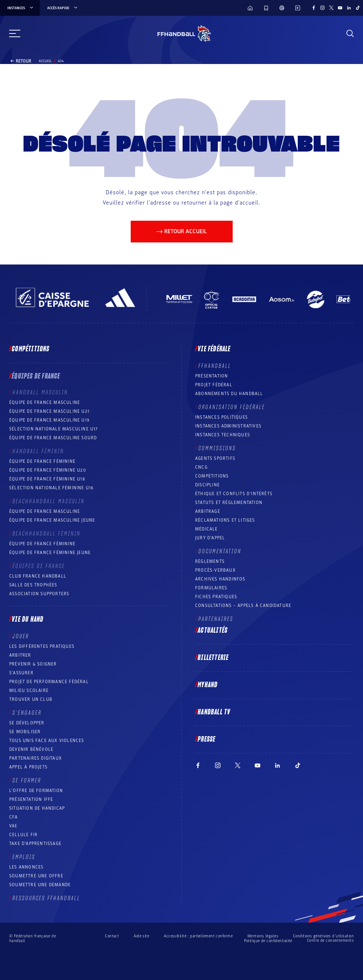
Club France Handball (37, 576)
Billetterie (213, 657)
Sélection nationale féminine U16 (51, 487)
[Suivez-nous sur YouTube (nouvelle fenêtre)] (340, 8)
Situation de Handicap (37, 808)
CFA (13, 817)
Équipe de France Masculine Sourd (53, 437)
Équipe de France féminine (42, 461)
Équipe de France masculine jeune (52, 520)
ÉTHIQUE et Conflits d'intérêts (233, 493)
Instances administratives (228, 426)
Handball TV (214, 712)
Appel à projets (28, 767)
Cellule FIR (23, 834)
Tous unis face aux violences (46, 740)
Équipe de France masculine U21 (49, 411)
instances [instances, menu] (20, 8)
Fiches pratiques (216, 596)
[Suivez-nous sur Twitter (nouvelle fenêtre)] (331, 8)
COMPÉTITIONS (212, 476)
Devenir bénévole (31, 749)
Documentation (220, 551)
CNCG (201, 467)
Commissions (217, 448)
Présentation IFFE (31, 799)
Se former (27, 781)
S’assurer (21, 672)
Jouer (21, 636)
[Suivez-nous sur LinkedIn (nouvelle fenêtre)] (349, 8)
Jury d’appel (210, 537)
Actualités (213, 630)
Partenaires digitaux (35, 758)
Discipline (207, 484)
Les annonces (26, 867)
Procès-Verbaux (215, 570)
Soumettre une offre (36, 875)
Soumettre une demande (40, 884)
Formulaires (211, 587)
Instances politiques (221, 417)
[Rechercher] (350, 33)
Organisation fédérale (231, 407)
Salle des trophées (33, 584)
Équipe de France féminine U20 (47, 470)
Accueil (45, 61)
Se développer (27, 722)
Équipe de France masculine (44, 402)
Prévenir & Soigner (33, 664)
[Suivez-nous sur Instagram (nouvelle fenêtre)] (322, 8)
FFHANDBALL (214, 366)
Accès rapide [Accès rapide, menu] (62, 8)
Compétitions (30, 349)
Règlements (210, 561)
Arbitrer (20, 655)
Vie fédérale (214, 349)
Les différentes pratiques (41, 646)
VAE (13, 825)
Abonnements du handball (229, 393)
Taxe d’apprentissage (35, 843)
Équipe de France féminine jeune (50, 552)
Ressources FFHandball (46, 898)
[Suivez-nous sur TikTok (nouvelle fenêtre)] (358, 8)
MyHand (208, 685)
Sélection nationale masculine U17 (53, 429)
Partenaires (215, 619)
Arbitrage (207, 511)
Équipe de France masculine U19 (49, 420)
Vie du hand (27, 619)
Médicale (206, 529)
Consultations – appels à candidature (243, 605)
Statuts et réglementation (228, 502)
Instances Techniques (222, 434)
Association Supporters (39, 593)
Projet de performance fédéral (49, 681)
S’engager (27, 713)
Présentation (211, 376)
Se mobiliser (24, 731)
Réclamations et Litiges (225, 520)
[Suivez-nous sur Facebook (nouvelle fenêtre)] (313, 8)
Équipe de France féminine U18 (47, 479)
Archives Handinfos (220, 579)
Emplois (24, 857)
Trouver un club (30, 699)
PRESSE (206, 739)
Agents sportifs (215, 458)
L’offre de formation (36, 790)
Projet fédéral (213, 384)
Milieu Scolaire (29, 690)
